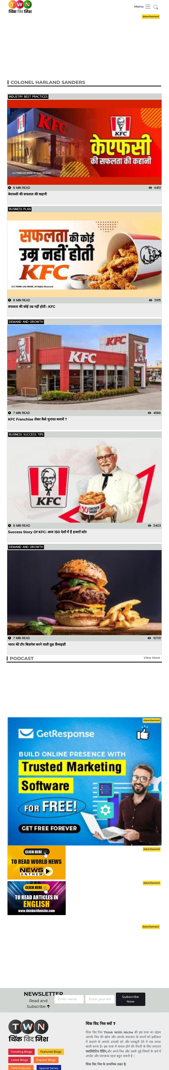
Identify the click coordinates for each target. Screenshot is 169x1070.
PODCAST (22, 658)
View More (152, 658)
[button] (156, 7)
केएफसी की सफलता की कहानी (27, 194)
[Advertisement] (88, 42)
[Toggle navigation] (142, 7)
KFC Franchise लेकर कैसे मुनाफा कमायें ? (37, 419)
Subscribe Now (130, 999)
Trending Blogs (21, 1051)
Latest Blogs (19, 1060)
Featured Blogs (51, 1051)
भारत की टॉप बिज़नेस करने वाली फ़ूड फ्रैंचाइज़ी (37, 645)
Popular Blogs (46, 1060)
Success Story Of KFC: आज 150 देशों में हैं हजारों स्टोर (47, 532)
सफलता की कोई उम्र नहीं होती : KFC (31, 307)
